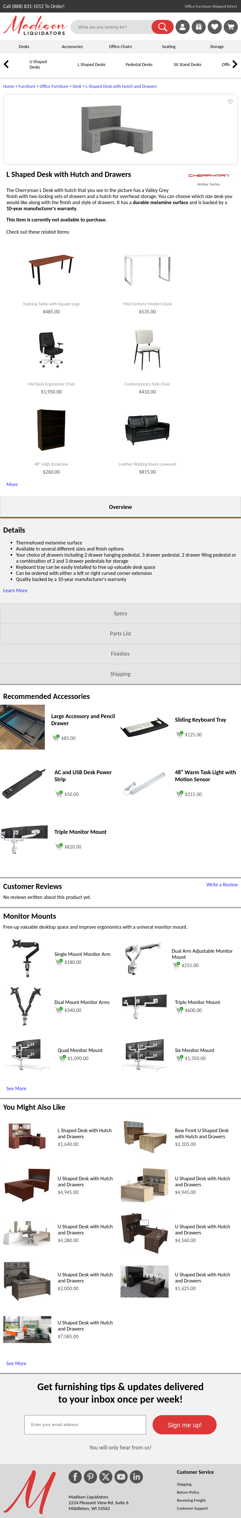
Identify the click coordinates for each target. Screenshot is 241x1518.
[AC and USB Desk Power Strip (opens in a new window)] (24, 878)
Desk (77, 86)
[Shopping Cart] (231, 27)
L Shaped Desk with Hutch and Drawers (121, 86)
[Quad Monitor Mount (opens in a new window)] (27, 1150)
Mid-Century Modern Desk (147, 384)
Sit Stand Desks (187, 64)
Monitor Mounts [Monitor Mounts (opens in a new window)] (29, 996)
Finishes (120, 734)
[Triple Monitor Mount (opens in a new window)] (24, 933)
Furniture (27, 86)
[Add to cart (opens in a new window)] (63, 817)
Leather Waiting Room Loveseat (147, 544)
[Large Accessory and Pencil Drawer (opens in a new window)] (22, 828)
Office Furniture (54, 86)
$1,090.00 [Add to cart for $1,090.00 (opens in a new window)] (73, 1138)
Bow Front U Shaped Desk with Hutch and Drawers (202, 1214)
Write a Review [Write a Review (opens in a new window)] (222, 965)
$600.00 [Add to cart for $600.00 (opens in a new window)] (188, 1090)
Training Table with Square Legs (51, 384)
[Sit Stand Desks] (165, 69)
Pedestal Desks (139, 64)
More (12, 565)
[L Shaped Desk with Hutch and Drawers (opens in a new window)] (27, 1234)
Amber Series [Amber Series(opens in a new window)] (208, 264)
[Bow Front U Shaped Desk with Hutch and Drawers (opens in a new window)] (144, 1234)
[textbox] (85, 1505)
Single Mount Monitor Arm (82, 1035)
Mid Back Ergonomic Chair (51, 464)
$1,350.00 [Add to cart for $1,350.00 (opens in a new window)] (190, 1138)
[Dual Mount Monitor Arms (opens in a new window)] (25, 1108)
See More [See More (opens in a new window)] (16, 1169)
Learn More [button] (15, 671)
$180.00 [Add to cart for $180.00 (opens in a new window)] (67, 1042)
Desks (24, 46)
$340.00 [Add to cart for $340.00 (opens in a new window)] (67, 1090)
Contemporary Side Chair (147, 464)
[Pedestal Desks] (117, 69)
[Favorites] (215, 32)
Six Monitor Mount (194, 1131)
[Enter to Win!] (199, 32)
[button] (163, 27)
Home (8, 86)
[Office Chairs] (213, 69)
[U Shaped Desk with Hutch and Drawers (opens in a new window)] (27, 1282)
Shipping (120, 754)
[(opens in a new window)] (209, 256)
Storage (217, 46)
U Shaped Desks (38, 64)
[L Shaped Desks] (68, 69)
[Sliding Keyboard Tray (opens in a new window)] (144, 816)
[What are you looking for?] (115, 27)
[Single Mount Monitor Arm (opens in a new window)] (25, 1060)
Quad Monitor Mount (80, 1131)
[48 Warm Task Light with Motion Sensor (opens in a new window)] (144, 877)
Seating (169, 46)
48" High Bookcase (51, 544)
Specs (120, 693)
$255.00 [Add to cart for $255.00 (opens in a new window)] (185, 1045)
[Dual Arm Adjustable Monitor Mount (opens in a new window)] (142, 1060)
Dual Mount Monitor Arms (82, 1083)
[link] (231, 27)
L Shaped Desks (91, 64)
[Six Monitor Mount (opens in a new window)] (144, 1150)
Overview (120, 587)
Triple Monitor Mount (197, 1083)
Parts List (120, 714)
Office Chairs (120, 46)
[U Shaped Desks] (20, 69)
